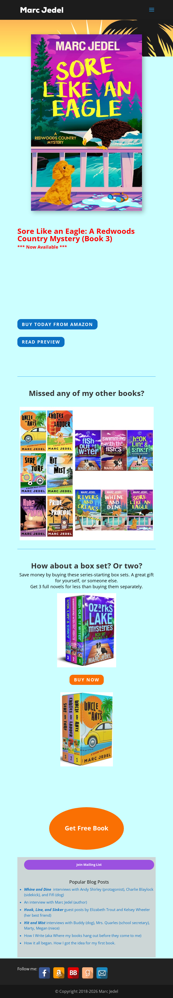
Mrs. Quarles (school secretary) (122, 922)
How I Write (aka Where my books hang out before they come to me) (82, 935)
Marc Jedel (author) (71, 902)
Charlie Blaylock (139, 889)
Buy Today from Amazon (57, 324)
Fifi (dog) (56, 894)
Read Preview (41, 342)
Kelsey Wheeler (137, 909)
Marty (29, 928)
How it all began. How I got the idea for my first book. (69, 942)
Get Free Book (86, 828)
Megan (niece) (47, 928)
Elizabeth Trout (102, 909)
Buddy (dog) (83, 922)
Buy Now (86, 680)
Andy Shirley (91, 889)
